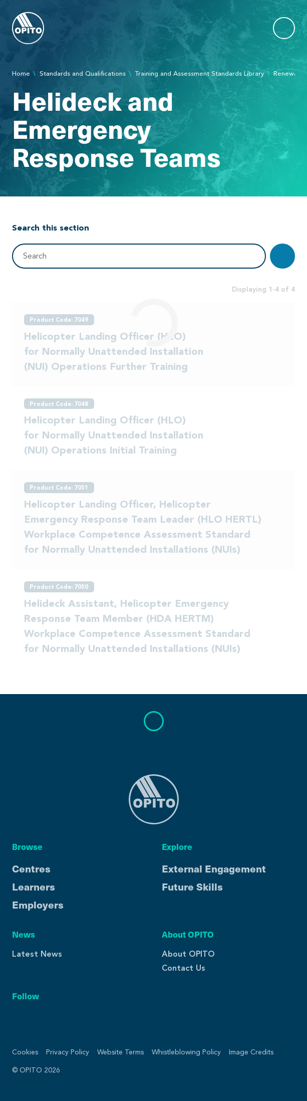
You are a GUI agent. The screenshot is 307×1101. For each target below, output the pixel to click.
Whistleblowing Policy (186, 1052)
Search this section (50, 228)
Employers (38, 904)
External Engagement (214, 868)
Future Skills (192, 886)
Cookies (25, 1052)
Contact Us (183, 968)
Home (21, 73)
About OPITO (188, 954)
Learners (33, 886)
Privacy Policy (67, 1052)
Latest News (37, 954)
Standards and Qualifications (83, 73)
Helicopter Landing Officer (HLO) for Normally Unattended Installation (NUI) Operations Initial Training (113, 435)
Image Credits (251, 1052)
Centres (31, 868)
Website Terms (120, 1052)
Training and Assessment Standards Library (199, 73)
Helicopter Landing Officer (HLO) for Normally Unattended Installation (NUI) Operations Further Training (113, 351)
